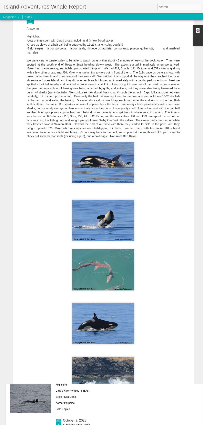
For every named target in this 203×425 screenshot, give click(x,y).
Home (28, 16)
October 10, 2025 (75, 374)
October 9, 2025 (75, 420)
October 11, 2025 (75, 328)
